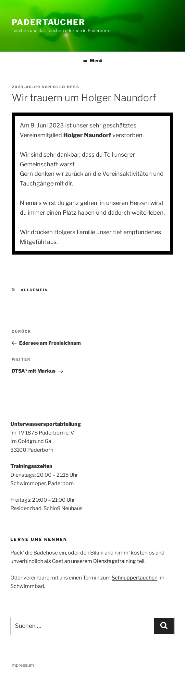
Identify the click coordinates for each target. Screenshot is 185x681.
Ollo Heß (66, 87)
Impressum (22, 665)
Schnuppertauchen (134, 578)
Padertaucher (48, 22)
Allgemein (34, 290)
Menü (92, 60)
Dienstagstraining (114, 561)
